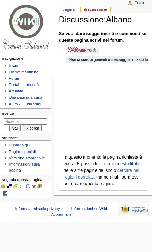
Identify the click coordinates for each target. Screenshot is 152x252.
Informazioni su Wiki (89, 208)
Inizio (13, 65)
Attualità (16, 91)
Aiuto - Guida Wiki (25, 104)
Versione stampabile (27, 158)
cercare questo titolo (119, 163)
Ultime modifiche (23, 72)
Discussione (95, 9)
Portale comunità (24, 85)
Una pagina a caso (25, 97)
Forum (14, 78)
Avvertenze (61, 214)
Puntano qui (19, 145)
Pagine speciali (22, 151)
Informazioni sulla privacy (37, 208)
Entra (139, 3)
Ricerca (8, 113)
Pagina (68, 9)
